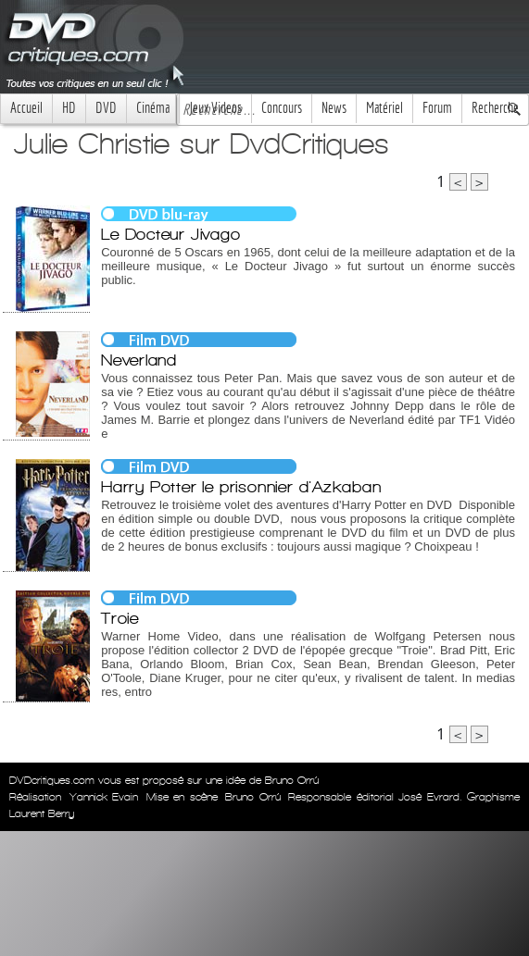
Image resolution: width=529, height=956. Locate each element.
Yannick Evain (104, 796)
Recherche (495, 108)
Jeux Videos (215, 108)
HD (69, 108)
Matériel (384, 108)
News (333, 108)
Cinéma (153, 108)
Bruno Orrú (253, 796)
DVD (106, 108)
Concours (281, 108)
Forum (437, 108)
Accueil (26, 108)
